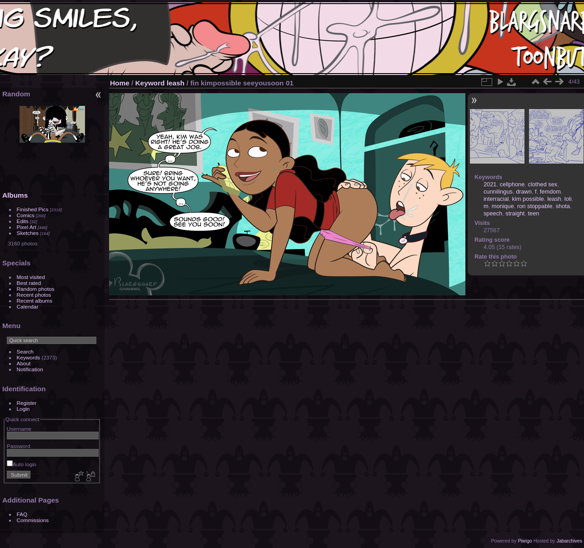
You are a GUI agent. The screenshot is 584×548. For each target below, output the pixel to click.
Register (27, 403)
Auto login (21, 464)
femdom (550, 191)
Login (23, 409)
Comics (26, 215)
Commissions (33, 520)
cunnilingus (498, 191)
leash (176, 83)
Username (19, 429)
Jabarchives (569, 540)
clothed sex (542, 184)
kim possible (528, 198)
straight (514, 213)
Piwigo (525, 540)
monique (503, 206)
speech (493, 213)
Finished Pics (33, 209)
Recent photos (34, 295)
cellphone (512, 184)
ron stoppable (535, 206)
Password (18, 446)
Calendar (28, 306)
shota (563, 206)
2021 (490, 184)
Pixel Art (26, 227)
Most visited (31, 277)
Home (120, 83)
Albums (15, 195)
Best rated (29, 283)
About (24, 363)
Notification (30, 369)
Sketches (28, 233)
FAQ (22, 514)
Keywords (28, 357)
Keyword (150, 83)
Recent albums (34, 301)
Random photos (36, 289)
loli (568, 198)
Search (25, 351)
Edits (23, 221)
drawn (524, 191)
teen (533, 213)
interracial (496, 198)
